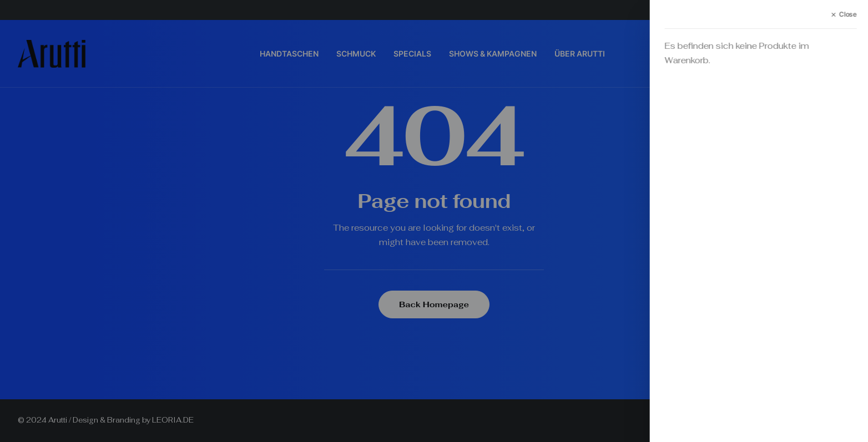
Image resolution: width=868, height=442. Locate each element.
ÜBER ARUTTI (579, 53)
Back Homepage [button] (434, 304)
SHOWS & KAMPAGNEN (493, 53)
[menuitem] (289, 54)
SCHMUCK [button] (356, 53)
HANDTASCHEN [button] (289, 53)
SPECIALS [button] (412, 53)
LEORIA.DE (173, 420)
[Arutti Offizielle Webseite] (51, 54)
